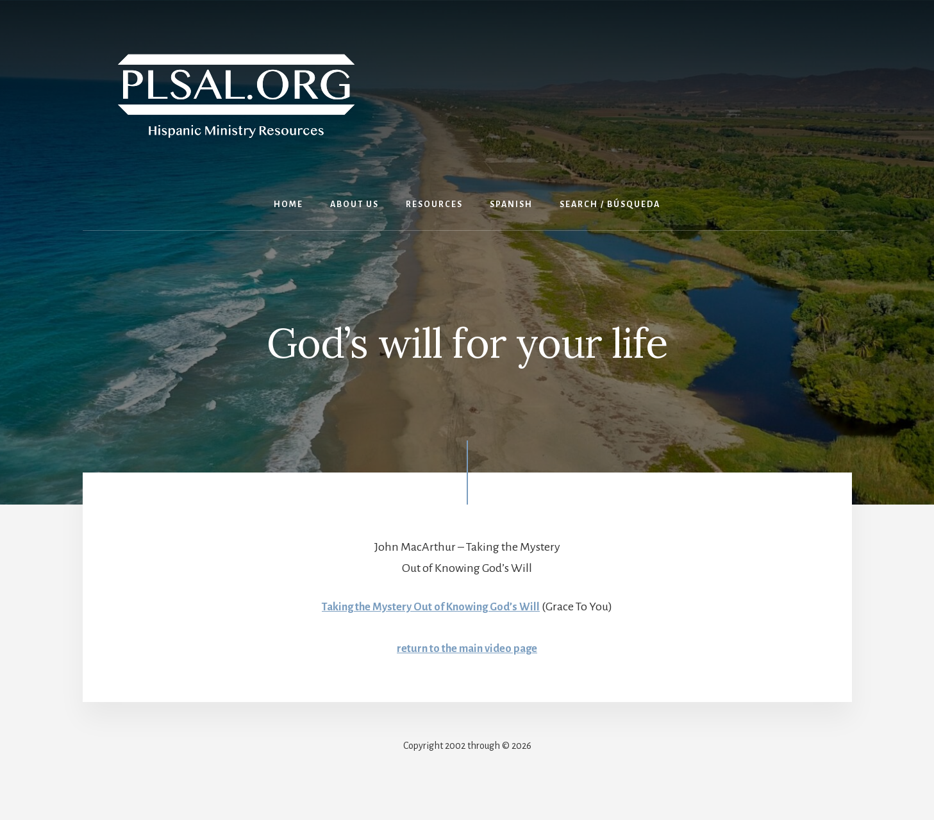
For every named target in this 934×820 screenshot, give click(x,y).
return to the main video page (467, 648)
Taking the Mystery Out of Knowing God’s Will (431, 606)
